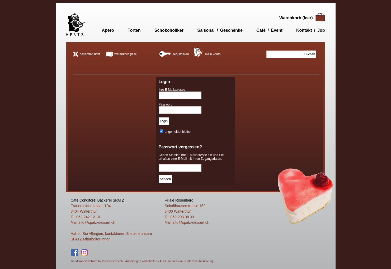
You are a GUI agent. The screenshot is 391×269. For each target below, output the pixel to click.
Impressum (175, 261)
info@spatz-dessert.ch (96, 222)
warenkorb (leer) (121, 54)
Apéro (108, 30)
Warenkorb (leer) (296, 18)
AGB (162, 261)
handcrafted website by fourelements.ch (97, 261)
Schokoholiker (168, 30)
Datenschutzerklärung (199, 261)
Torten (134, 30)
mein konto (207, 51)
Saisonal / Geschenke (220, 30)
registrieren (174, 53)
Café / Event (269, 30)
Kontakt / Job (310, 30)
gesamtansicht (86, 54)
